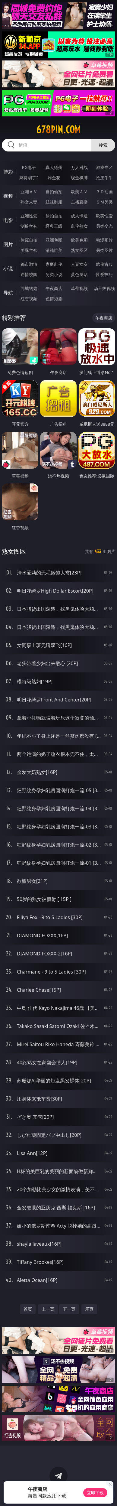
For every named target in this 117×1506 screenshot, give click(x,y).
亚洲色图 (54, 240)
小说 (8, 268)
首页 (28, 1309)
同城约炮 (29, 288)
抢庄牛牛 (104, 178)
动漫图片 (104, 240)
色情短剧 (54, 298)
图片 (8, 244)
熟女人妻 (29, 202)
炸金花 (54, 178)
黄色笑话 (79, 274)
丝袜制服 (54, 202)
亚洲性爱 (29, 216)
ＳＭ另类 (104, 202)
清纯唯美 (54, 250)
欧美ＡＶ (79, 191)
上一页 (48, 1309)
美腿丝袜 (29, 250)
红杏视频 (29, 298)
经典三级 (54, 226)
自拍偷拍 (54, 191)
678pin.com (58, 130)
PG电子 (29, 167)
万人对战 (79, 167)
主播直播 (79, 202)
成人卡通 (79, 216)
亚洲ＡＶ (29, 191)
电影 (8, 220)
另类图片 (104, 250)
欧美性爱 (104, 216)
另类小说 (54, 274)
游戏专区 (104, 167)
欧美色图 (79, 240)
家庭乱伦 (54, 264)
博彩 (8, 171)
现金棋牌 (79, 178)
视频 (8, 196)
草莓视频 (79, 288)
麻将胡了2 (29, 178)
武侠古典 (104, 264)
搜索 (103, 145)
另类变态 (104, 226)
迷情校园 (29, 274)
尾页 (89, 1309)
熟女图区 (79, 250)
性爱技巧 (104, 274)
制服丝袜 (29, 226)
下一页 (69, 1309)
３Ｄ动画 (104, 191)
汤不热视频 (104, 288)
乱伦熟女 (79, 226)
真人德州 (54, 167)
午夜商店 (54, 288)
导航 (8, 292)
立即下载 (95, 1492)
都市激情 (29, 264)
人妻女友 (79, 264)
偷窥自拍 (29, 240)
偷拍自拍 (54, 216)
